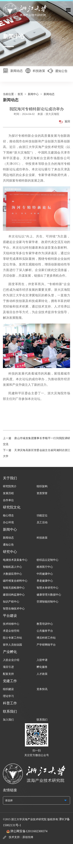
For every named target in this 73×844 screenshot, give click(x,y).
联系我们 (10, 711)
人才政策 (42, 673)
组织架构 (42, 486)
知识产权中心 (11, 601)
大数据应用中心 (12, 573)
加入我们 (8, 719)
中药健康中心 (45, 573)
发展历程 (8, 493)
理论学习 (8, 696)
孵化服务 (42, 667)
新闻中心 (33, 94)
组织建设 (8, 689)
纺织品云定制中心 (47, 559)
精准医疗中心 (45, 566)
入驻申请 (42, 660)
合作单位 (8, 500)
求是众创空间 (11, 630)
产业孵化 (10, 652)
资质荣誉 (42, 493)
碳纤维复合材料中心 (15, 580)
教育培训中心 (45, 623)
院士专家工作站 (12, 637)
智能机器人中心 (12, 566)
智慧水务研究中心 (47, 587)
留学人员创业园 (12, 644)
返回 (64, 121)
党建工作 (10, 681)
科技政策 (35, 71)
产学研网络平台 (46, 644)
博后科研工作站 (46, 637)
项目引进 (8, 667)
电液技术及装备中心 (15, 559)
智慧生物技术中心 (14, 608)
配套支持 (8, 673)
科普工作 (10, 703)
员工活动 (42, 522)
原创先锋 (27, 837)
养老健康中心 (45, 580)
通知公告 (58, 71)
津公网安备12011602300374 (28, 831)
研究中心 (10, 552)
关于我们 (10, 478)
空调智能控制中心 (47, 601)
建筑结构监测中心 (14, 594)
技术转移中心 (11, 623)
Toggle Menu (68, 10)
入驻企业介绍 (11, 660)
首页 (20, 94)
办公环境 (8, 522)
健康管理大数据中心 (49, 594)
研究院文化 (11, 507)
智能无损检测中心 (14, 587)
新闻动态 (13, 71)
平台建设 (10, 616)
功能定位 (42, 515)
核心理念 (8, 515)
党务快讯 (42, 689)
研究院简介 (10, 486)
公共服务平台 (45, 630)
